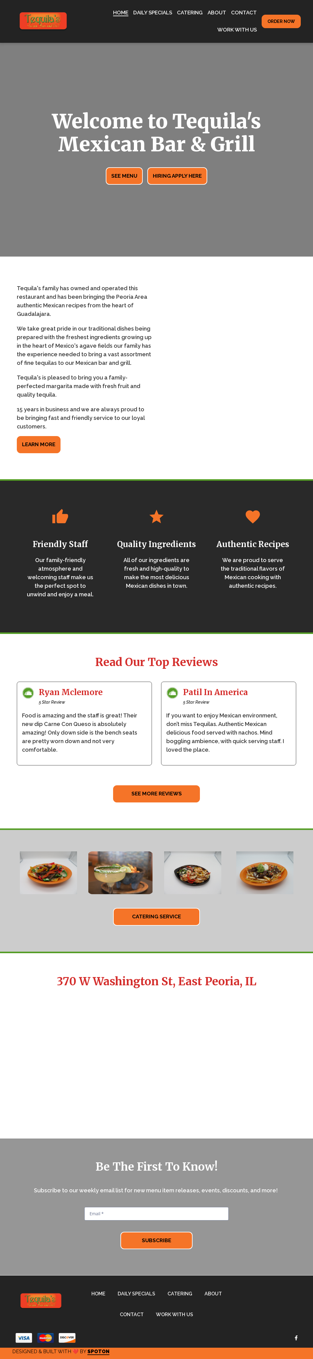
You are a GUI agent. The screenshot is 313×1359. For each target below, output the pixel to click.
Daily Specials (138, 1293)
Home (100, 1293)
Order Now (281, 21)
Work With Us (176, 1313)
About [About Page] (217, 12)
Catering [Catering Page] (190, 12)
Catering (182, 1293)
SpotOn (98, 1351)
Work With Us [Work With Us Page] (237, 30)
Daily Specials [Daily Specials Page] (152, 12)
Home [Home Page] (120, 12)
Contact (133, 1313)
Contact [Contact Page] (244, 12)
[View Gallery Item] (48, 872)
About (215, 1293)
